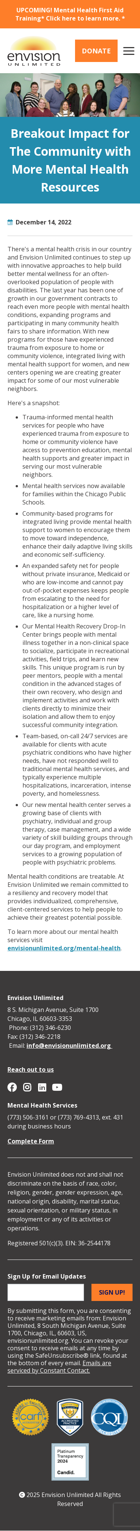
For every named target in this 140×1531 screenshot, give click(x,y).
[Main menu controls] (129, 50)
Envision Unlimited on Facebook (11, 1087)
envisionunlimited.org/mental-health (64, 948)
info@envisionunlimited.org (69, 1045)
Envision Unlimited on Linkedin (41, 1087)
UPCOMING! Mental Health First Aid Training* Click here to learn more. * (70, 14)
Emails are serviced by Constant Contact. (59, 1367)
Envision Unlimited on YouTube (56, 1087)
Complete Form (30, 1141)
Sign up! (112, 1292)
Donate (96, 50)
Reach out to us (30, 1069)
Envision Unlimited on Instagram (26, 1087)
